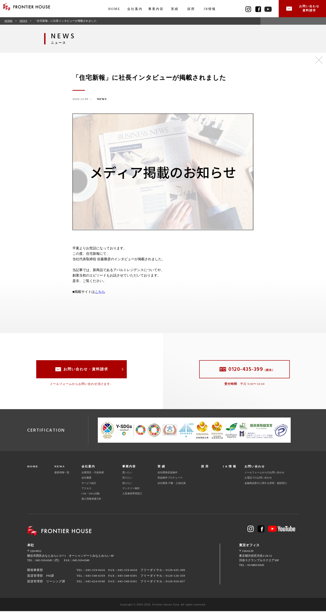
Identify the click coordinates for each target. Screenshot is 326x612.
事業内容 (156, 9)
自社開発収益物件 (167, 473)
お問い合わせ (254, 467)
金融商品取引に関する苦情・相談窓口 (265, 484)
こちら (100, 293)
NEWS (23, 21)
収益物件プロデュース (170, 478)
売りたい (127, 478)
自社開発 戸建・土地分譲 (172, 484)
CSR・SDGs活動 (91, 494)
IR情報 (210, 9)
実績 (175, 9)
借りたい (127, 484)
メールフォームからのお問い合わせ (264, 473)
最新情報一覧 (61, 473)
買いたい (127, 473)
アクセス (86, 489)
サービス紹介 (89, 484)
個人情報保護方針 (91, 499)
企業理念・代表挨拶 (93, 473)
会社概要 (86, 478)
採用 (191, 9)
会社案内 (135, 9)
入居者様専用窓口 (132, 494)
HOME (114, 9)
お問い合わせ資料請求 (308, 9)
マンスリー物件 (131, 489)
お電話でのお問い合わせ (258, 478)
